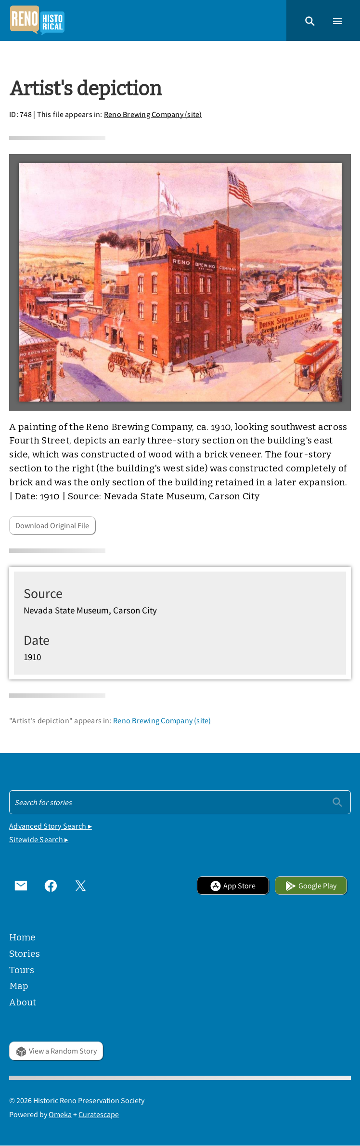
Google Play (310, 885)
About (22, 1002)
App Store (233, 885)
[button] (310, 20)
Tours (21, 970)
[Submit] (337, 802)
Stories (24, 953)
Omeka (60, 1114)
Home (22, 937)
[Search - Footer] (180, 802)
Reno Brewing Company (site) (153, 114)
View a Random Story (56, 1050)
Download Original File (52, 525)
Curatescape (98, 1114)
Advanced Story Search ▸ (50, 826)
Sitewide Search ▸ (38, 839)
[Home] (37, 20)
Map (18, 985)
